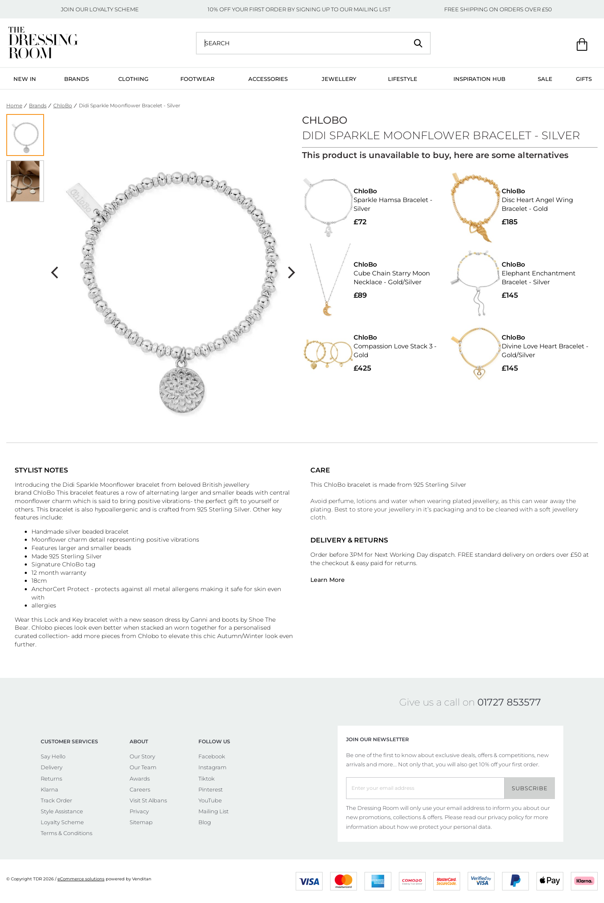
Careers (140, 789)
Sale (545, 78)
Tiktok (206, 778)
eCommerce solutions (80, 879)
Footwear (197, 78)
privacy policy (506, 817)
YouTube (210, 800)
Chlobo (41, 627)
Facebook (211, 756)
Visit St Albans (148, 800)
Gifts (584, 78)
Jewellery (339, 78)
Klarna (49, 789)
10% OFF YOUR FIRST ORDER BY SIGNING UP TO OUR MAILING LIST (299, 9)
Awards (140, 778)
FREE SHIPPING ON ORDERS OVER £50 (498, 9)
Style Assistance (62, 811)
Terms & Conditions (66, 833)
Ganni (199, 619)
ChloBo (62, 105)
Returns (51, 778)
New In (24, 78)
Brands (76, 78)
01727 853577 (509, 702)
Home (14, 105)
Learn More (327, 580)
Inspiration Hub (479, 78)
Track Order (56, 800)
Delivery (51, 767)
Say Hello (53, 756)
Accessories (268, 78)
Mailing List (213, 811)
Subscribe (530, 788)
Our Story (142, 756)
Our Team (143, 767)
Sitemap (141, 822)
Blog (204, 822)
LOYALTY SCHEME (114, 9)
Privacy (139, 811)
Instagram (212, 767)
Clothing (133, 78)
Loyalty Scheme (62, 822)
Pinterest (210, 789)
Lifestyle (402, 78)
